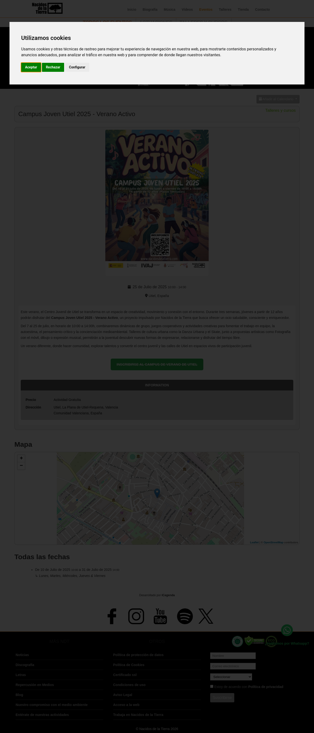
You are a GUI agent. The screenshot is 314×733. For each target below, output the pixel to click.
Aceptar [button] (31, 67)
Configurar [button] (77, 67)
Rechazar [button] (53, 67)
